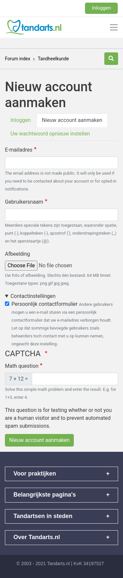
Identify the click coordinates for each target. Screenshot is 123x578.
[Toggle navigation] (114, 27)
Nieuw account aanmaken (72, 120)
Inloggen (101, 8)
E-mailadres (18, 150)
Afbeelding (17, 254)
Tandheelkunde (53, 58)
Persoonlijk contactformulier (44, 304)
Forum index (17, 58)
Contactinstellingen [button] (32, 296)
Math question (21, 366)
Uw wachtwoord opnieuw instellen (50, 133)
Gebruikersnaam (24, 202)
